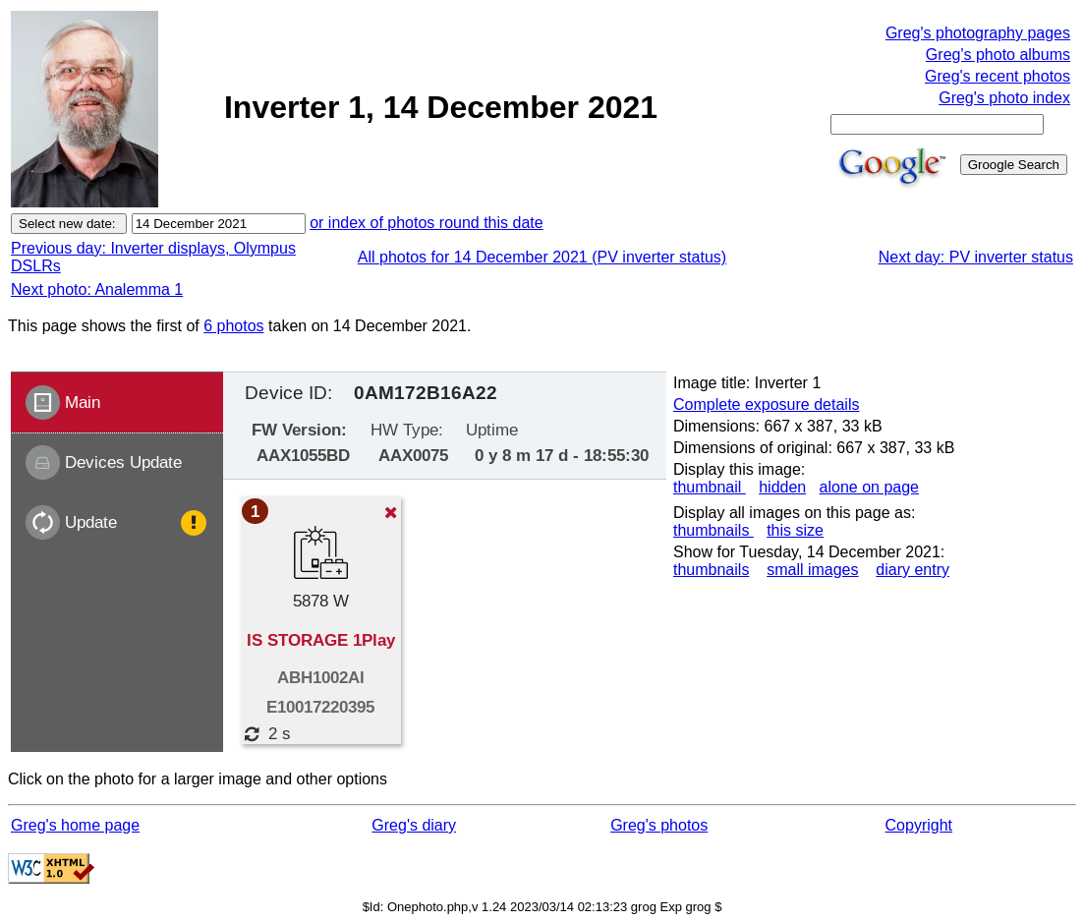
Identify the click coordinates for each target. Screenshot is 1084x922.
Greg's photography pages (977, 33)
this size (795, 530)
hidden (782, 487)
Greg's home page (75, 825)
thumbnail (709, 487)
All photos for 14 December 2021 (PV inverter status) (542, 257)
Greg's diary (413, 825)
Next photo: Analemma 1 (97, 289)
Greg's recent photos (997, 76)
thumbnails (713, 530)
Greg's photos (659, 825)
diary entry (912, 569)
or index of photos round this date (426, 222)
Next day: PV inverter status (976, 257)
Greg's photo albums (998, 54)
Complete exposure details (766, 404)
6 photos (233, 325)
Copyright (918, 825)
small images (812, 569)
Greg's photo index (1004, 97)
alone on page (869, 487)
